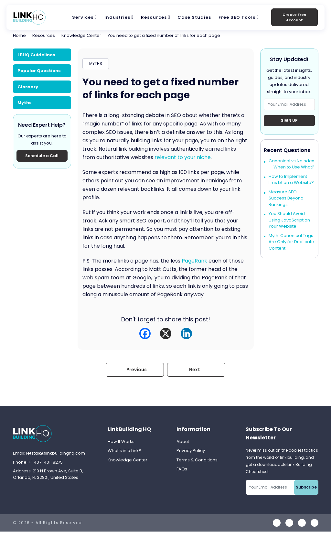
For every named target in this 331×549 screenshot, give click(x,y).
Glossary (27, 87)
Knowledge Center (81, 35)
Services (82, 17)
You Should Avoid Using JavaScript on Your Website (289, 219)
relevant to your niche (183, 157)
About (182, 441)
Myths (24, 103)
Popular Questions (39, 71)
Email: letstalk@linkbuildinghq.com (49, 453)
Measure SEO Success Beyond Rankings (286, 198)
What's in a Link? (124, 450)
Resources (154, 17)
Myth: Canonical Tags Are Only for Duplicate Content (291, 241)
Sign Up (289, 120)
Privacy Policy (190, 450)
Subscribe (306, 487)
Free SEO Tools (237, 17)
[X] (165, 333)
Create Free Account (294, 17)
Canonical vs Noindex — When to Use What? (292, 164)
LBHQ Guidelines (36, 55)
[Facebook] (145, 333)
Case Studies (194, 17)
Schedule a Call (42, 155)
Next (194, 369)
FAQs (181, 469)
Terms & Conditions (197, 460)
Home (19, 35)
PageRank (194, 260)
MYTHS (95, 63)
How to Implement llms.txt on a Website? (291, 179)
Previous (136, 369)
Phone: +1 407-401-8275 (38, 462)
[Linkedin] (186, 333)
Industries (117, 17)
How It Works (121, 441)
